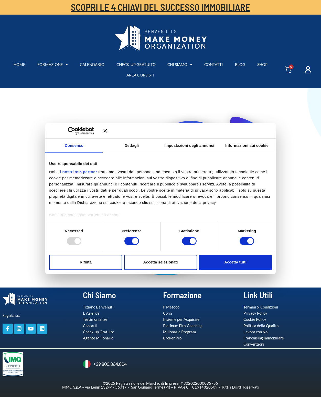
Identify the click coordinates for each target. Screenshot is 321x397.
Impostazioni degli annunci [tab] (189, 145)
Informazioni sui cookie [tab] (247, 145)
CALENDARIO (92, 64)
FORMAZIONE (52, 64)
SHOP (262, 64)
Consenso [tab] (74, 145)
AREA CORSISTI (140, 75)
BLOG (240, 64)
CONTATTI (213, 64)
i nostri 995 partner (78, 172)
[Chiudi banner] (187, 131)
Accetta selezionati (160, 262)
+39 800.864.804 (105, 364)
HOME (19, 64)
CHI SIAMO (179, 64)
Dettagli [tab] (132, 145)
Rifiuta (86, 262)
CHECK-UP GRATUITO (136, 64)
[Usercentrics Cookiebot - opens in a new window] (79, 131)
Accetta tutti (235, 262)
